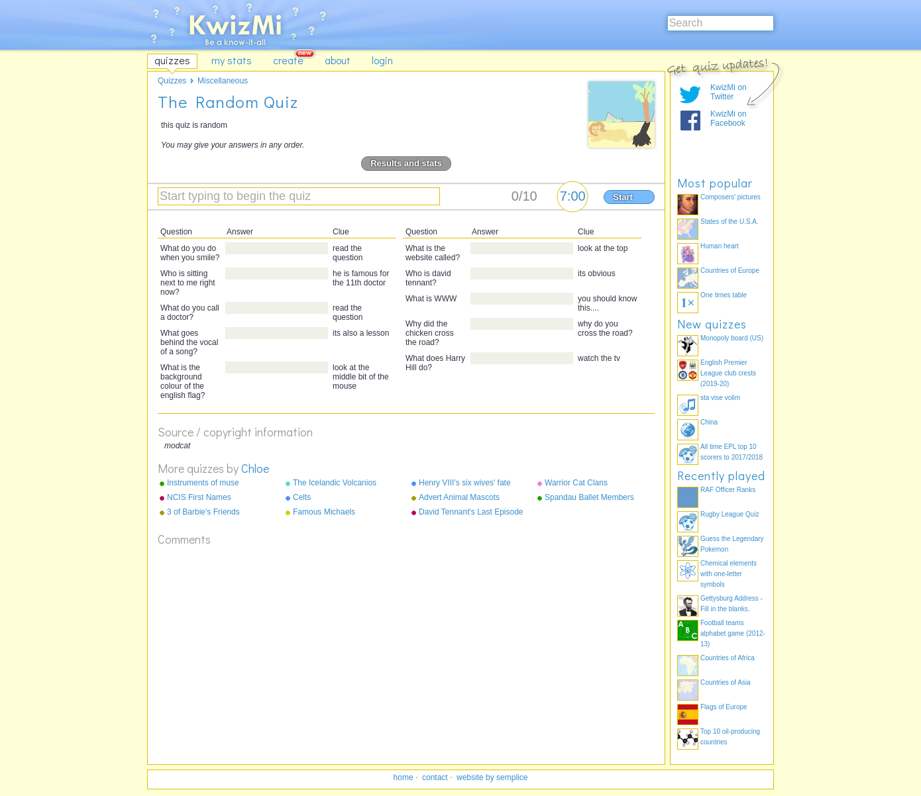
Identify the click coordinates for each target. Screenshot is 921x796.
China (709, 422)
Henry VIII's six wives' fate (465, 482)
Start (623, 197)
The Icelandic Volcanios (334, 482)
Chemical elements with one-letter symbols (728, 574)
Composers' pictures (730, 197)
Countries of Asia (725, 682)
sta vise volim (720, 397)
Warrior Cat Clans (576, 482)
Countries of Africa (727, 658)
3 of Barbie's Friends (203, 512)
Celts (302, 497)
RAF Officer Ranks (727, 489)
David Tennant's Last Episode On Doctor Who (471, 512)
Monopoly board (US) (731, 338)
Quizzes (172, 80)
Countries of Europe (729, 270)
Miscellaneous (222, 80)
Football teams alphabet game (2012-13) (732, 633)
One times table (723, 295)
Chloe (255, 468)
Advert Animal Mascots (459, 497)
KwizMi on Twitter (728, 92)
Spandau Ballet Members (589, 497)
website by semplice (492, 777)
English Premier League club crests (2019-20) (728, 373)
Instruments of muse (203, 482)
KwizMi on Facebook (728, 118)
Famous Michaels (324, 512)
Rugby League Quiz (729, 514)
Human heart (719, 246)
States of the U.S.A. (729, 221)
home (403, 777)
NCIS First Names (199, 497)
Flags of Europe (723, 707)
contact (435, 777)
